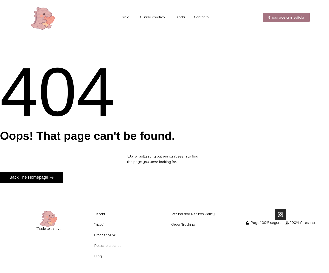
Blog (98, 256)
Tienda (179, 17)
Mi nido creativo (151, 17)
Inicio (124, 17)
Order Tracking (183, 224)
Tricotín (100, 224)
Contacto (201, 17)
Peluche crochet (107, 246)
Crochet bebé (105, 235)
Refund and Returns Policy (193, 214)
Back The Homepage (29, 177)
